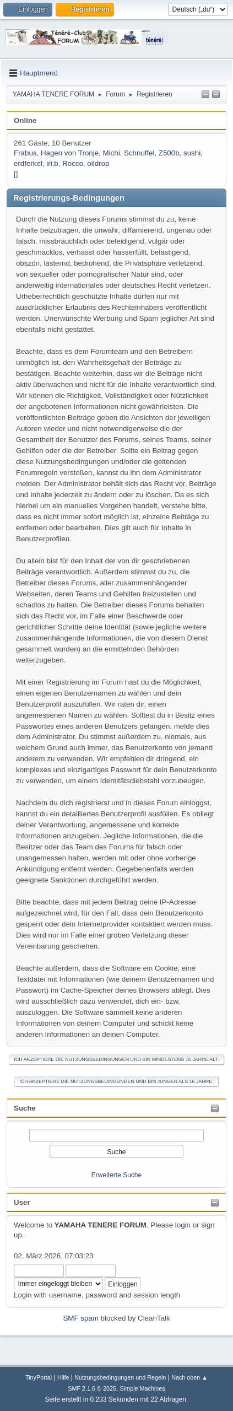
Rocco (72, 163)
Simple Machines (142, 1388)
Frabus (25, 153)
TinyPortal (38, 1377)
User (22, 1202)
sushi (192, 153)
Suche (25, 1108)
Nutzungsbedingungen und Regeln (120, 1377)
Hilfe (63, 1377)
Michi (111, 153)
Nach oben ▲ (189, 1377)
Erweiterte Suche (116, 1175)
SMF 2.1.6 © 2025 (92, 1388)
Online (25, 120)
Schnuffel (139, 153)
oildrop (98, 163)
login (183, 1225)
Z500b (169, 153)
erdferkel (28, 163)
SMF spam (80, 1318)
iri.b (52, 163)
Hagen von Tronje (70, 153)
